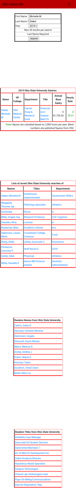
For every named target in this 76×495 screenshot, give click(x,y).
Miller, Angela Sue (10, 217)
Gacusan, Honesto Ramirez (28, 330)
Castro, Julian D (22, 325)
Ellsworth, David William (27, 341)
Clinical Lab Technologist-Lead (31, 474)
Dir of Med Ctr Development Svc (32, 453)
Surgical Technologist (26, 469)
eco (54, 227)
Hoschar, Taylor (22, 362)
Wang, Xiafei (7, 241)
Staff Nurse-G (31, 249)
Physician (29, 256)
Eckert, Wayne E (22, 357)
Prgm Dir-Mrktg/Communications (33, 479)
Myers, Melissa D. (23, 346)
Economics (58, 241)
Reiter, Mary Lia (22, 373)
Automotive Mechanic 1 (27, 447)
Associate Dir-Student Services (31, 442)
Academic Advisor (33, 227)
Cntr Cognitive (59, 217)
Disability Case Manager (28, 437)
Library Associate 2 (34, 241)
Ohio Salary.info (12, 4)
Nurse (27, 211)
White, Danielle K (10, 263)
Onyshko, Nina (9, 222)
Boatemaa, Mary (10, 227)
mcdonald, (6, 211)
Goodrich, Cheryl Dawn (26, 367)
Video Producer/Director (28, 458)
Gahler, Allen (7, 256)
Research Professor (34, 217)
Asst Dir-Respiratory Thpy (28, 484)
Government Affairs (62, 195)
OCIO (55, 249)
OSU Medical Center (17, 114)
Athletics (56, 204)
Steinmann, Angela (24, 336)
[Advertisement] (38, 66)
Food (55, 234)
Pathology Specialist (35, 204)
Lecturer (28, 222)
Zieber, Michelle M (5, 114)
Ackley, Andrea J (23, 351)
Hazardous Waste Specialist (30, 463)
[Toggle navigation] (69, 4)
